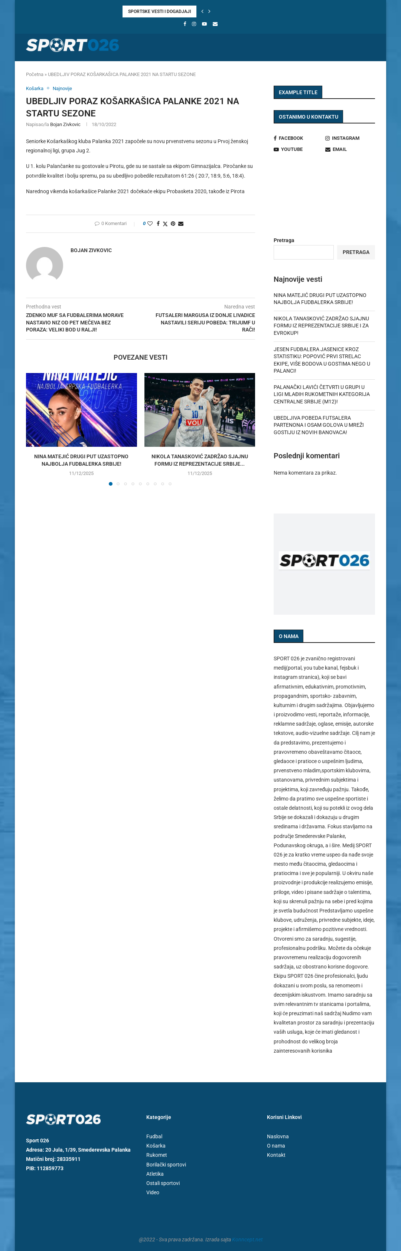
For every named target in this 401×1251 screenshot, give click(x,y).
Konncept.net (247, 1239)
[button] (202, 11)
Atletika (199, 69)
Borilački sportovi (244, 69)
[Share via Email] (180, 224)
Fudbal (77, 69)
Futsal (169, 69)
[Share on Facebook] (158, 224)
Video (334, 69)
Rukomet (139, 69)
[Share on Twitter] (165, 224)
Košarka (107, 69)
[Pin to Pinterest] (173, 224)
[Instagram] (194, 24)
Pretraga (284, 240)
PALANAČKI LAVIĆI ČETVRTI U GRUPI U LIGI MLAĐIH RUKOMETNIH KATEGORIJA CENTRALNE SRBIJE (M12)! (322, 394)
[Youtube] (204, 24)
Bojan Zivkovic (65, 124)
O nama (276, 1146)
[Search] (371, 69)
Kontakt (276, 1155)
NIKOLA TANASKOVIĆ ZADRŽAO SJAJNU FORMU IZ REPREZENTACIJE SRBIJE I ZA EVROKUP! (321, 326)
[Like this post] (150, 224)
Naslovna (46, 69)
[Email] (215, 24)
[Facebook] (184, 24)
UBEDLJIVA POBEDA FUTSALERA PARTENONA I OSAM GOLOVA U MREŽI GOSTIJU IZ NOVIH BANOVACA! (319, 425)
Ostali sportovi (298, 69)
